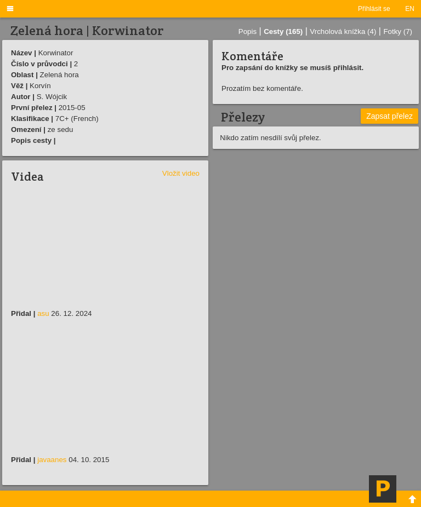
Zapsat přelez (389, 116)
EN (409, 9)
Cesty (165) (283, 31)
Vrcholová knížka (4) (343, 31)
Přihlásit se (374, 9)
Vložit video (181, 173)
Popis (247, 31)
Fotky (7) (397, 31)
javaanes (51, 460)
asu (43, 313)
